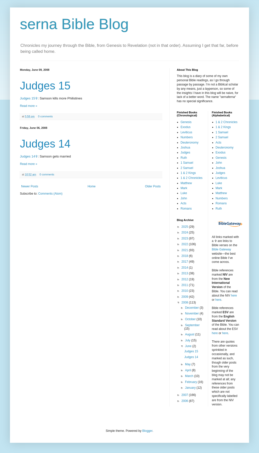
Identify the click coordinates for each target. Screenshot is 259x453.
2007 (185, 395)
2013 (185, 273)
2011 (185, 285)
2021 (185, 250)
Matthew (186, 183)
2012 (185, 279)
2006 (185, 401)
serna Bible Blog (74, 24)
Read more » (28, 106)
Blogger (147, 431)
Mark (184, 188)
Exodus (186, 127)
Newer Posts (29, 186)
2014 (185, 267)
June (188, 346)
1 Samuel (187, 162)
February (191, 382)
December (192, 307)
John (184, 198)
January (190, 387)
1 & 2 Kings (188, 173)
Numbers (187, 137)
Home (92, 186)
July (188, 340)
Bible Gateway (221, 249)
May (188, 364)
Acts (183, 203)
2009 (185, 297)
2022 (185, 244)
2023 (185, 238)
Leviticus (186, 132)
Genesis (186, 122)
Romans (186, 208)
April (188, 370)
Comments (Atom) (50, 193)
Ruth (184, 157)
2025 (185, 226)
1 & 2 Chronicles (191, 178)
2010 (185, 291)
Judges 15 (45, 85)
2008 (185, 302)
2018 (185, 256)
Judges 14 (45, 144)
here (234, 295)
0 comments (45, 116)
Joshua (185, 147)
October (190, 319)
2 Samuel (187, 168)
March (189, 376)
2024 (185, 232)
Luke (184, 193)
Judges (185, 152)
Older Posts (153, 186)
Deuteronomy (189, 142)
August (190, 334)
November (192, 313)
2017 (185, 261)
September (192, 325)
